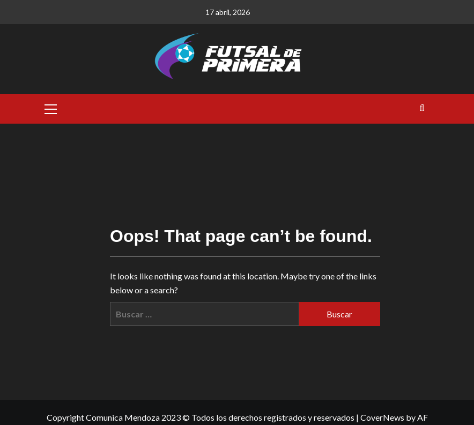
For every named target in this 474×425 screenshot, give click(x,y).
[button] (51, 107)
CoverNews (382, 417)
